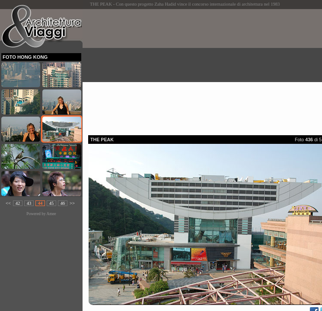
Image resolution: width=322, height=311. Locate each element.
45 (51, 203)
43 (29, 203)
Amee (51, 214)
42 (18, 203)
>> (72, 203)
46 (63, 203)
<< (8, 203)
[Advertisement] (205, 69)
